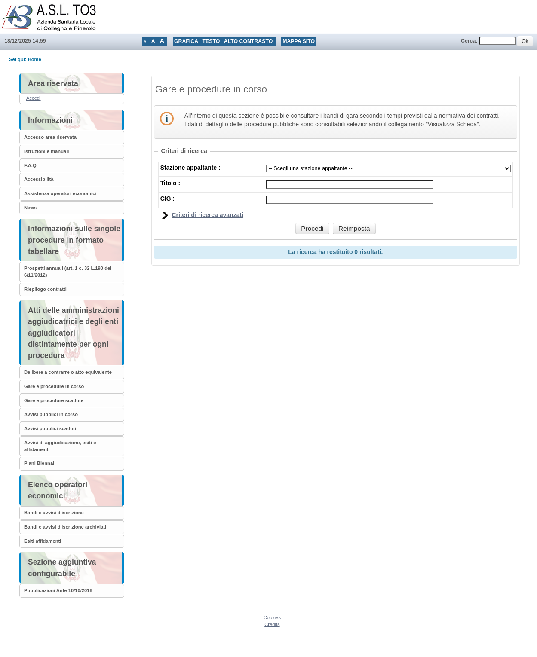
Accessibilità (38, 179)
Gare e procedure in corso (54, 386)
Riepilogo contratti (45, 289)
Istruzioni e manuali (46, 151)
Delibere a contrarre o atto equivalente (68, 372)
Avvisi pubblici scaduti (50, 428)
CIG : (167, 198)
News (30, 207)
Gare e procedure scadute (53, 400)
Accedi (33, 98)
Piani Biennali (39, 463)
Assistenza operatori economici (60, 193)
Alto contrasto (248, 41)
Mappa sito (298, 41)
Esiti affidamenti (42, 541)
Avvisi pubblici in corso (51, 414)
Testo (211, 41)
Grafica (186, 41)
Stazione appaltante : (190, 167)
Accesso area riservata (50, 137)
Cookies (272, 617)
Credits (271, 624)
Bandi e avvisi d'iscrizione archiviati (65, 526)
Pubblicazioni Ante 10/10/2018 (58, 590)
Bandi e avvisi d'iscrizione (54, 512)
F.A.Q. (31, 165)
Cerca (468, 41)
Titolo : (170, 183)
